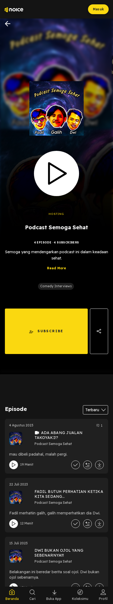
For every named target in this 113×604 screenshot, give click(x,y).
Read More (56, 268)
